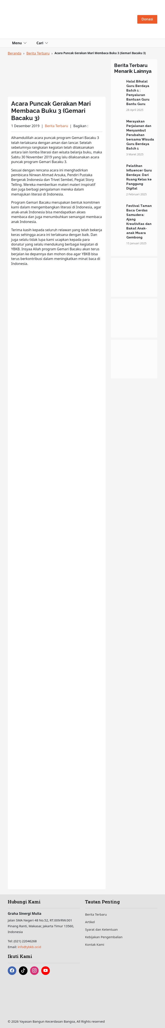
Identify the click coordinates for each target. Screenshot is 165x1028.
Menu (19, 43)
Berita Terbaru (38, 53)
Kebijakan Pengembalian (103, 937)
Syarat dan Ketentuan (101, 929)
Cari (43, 43)
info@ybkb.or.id (29, 947)
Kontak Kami (94, 944)
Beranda (14, 53)
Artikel (90, 922)
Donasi (147, 19)
